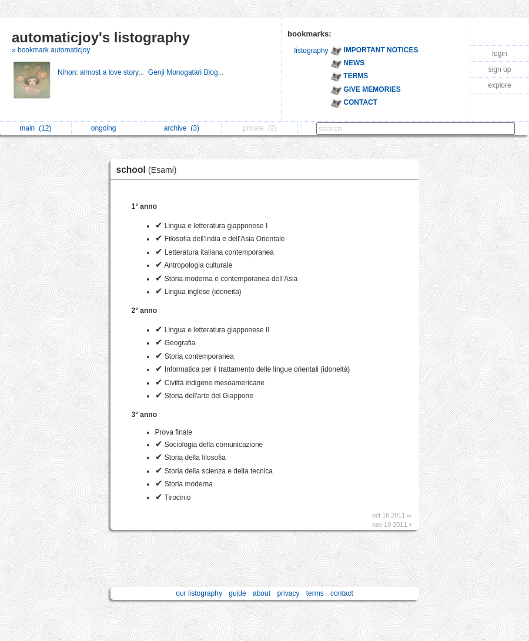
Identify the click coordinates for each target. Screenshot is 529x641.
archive (181, 128)
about (261, 593)
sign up (499, 69)
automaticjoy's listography (101, 37)
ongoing (106, 128)
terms (315, 593)
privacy (288, 593)
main (35, 128)
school (149, 170)
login (499, 53)
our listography (199, 593)
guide (237, 593)
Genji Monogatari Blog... (187, 72)
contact (341, 593)
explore (499, 85)
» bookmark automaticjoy (51, 50)
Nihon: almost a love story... (103, 72)
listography (311, 50)
